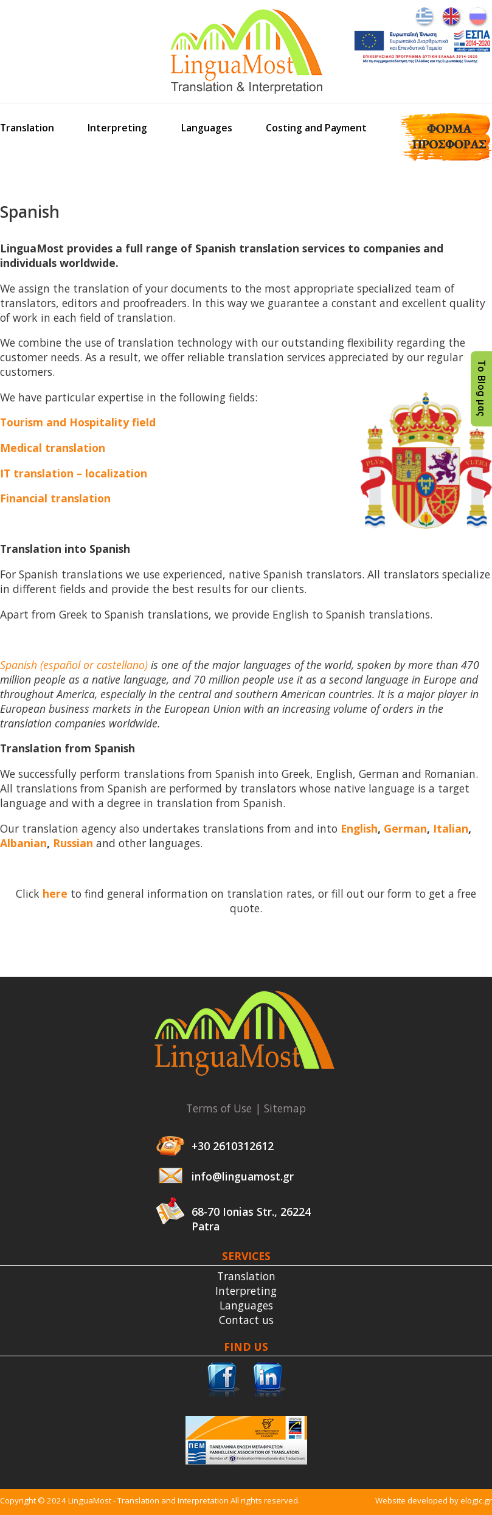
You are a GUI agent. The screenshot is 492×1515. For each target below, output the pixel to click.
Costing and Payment (316, 127)
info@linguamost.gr (243, 1176)
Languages (206, 127)
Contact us (246, 1319)
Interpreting (117, 127)
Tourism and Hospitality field (78, 422)
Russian (73, 843)
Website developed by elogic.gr (433, 1500)
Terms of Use (219, 1108)
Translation (27, 127)
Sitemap (285, 1108)
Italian (450, 828)
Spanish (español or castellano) (74, 664)
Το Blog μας (481, 388)
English (359, 828)
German (405, 828)
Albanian (23, 843)
